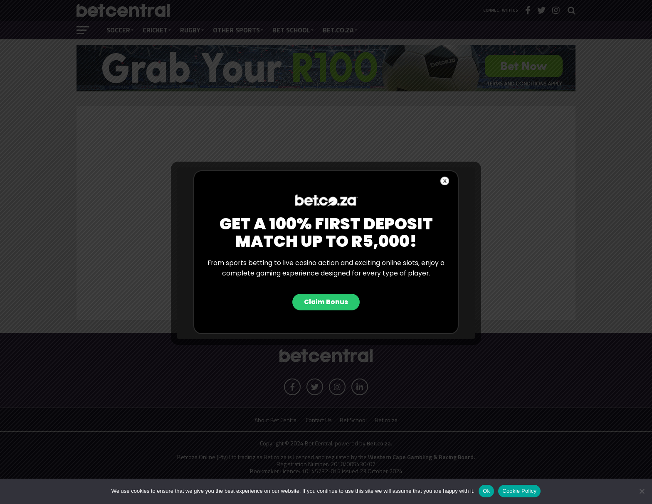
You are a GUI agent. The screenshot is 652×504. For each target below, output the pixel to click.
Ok (486, 491)
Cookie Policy (519, 491)
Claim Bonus (326, 301)
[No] (641, 491)
